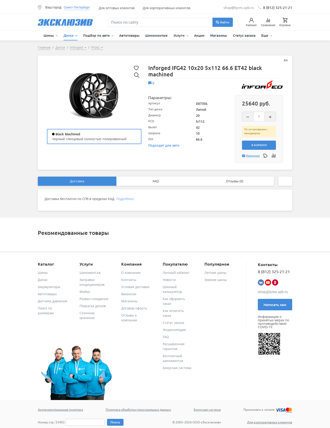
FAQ (156, 181)
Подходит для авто (163, 145)
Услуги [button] (179, 35)
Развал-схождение (94, 299)
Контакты (128, 280)
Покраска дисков (93, 306)
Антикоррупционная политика (60, 409)
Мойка (85, 291)
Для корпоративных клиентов (166, 8)
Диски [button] (68, 35)
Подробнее (125, 199)
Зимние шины (215, 280)
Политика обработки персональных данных (138, 409)
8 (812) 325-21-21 (277, 7)
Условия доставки (135, 287)
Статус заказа (244, 35)
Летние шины (215, 272)
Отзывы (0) (234, 181)
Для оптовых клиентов (117, 8)
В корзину (259, 145)
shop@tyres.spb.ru (273, 292)
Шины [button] (49, 35)
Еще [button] (265, 35)
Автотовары (129, 35)
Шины (43, 272)
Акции (199, 35)
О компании (130, 272)
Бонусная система (177, 368)
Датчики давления (52, 301)
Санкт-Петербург (77, 7)
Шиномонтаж (156, 35)
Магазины (218, 35)
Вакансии (128, 294)
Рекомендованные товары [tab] (73, 232)
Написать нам (275, 304)
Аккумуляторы (49, 287)
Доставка (77, 181)
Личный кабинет (176, 272)
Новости (169, 280)
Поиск (115, 422)
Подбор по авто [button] (97, 35)
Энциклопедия (174, 330)
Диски (42, 280)
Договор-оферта (134, 308)
